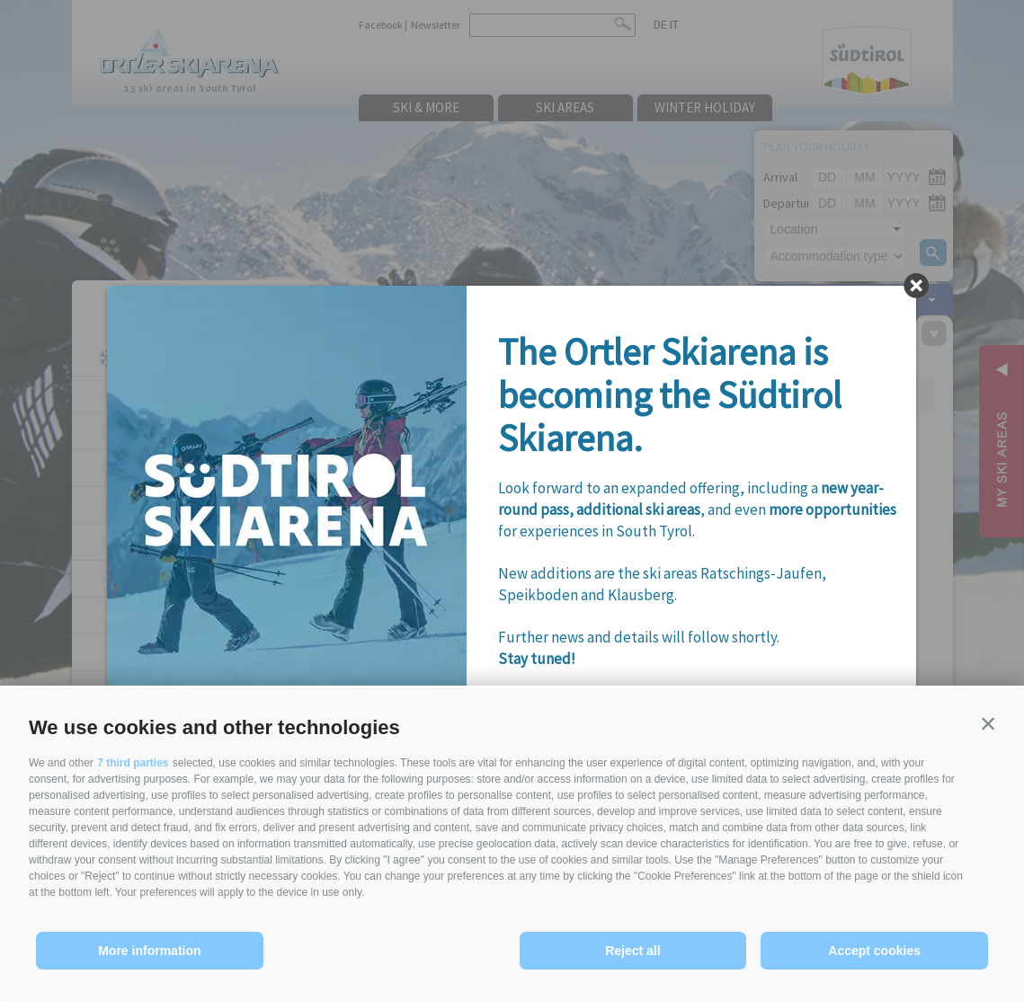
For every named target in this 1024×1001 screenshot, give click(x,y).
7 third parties (132, 763)
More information (149, 950)
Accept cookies (874, 950)
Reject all (632, 950)
